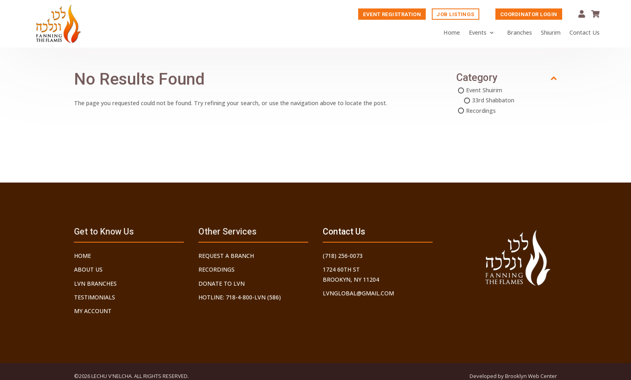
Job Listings (455, 15)
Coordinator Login (528, 15)
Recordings (481, 111)
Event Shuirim (484, 91)
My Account (581, 14)
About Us (88, 269)
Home (451, 33)
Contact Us (584, 33)
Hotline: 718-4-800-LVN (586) (239, 297)
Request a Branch (226, 256)
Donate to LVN (221, 283)
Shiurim (551, 33)
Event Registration (392, 15)
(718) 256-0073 (343, 256)
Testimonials (94, 297)
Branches (519, 33)
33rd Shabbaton (493, 101)
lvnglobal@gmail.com (358, 293)
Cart (595, 14)
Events (478, 33)
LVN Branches (95, 283)
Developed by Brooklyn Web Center (513, 376)
